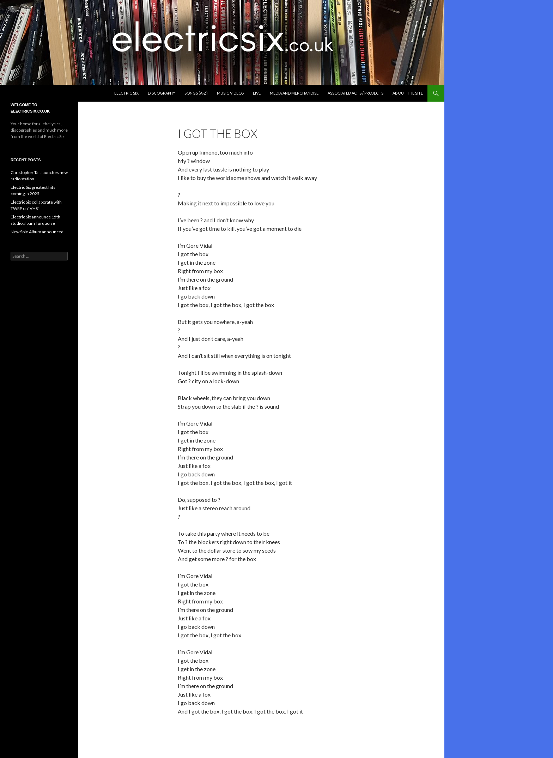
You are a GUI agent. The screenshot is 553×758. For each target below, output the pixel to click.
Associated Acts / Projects (355, 93)
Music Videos (230, 93)
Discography (161, 93)
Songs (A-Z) (196, 93)
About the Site (408, 93)
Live (257, 93)
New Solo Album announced (37, 231)
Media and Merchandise (294, 93)
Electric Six (126, 93)
